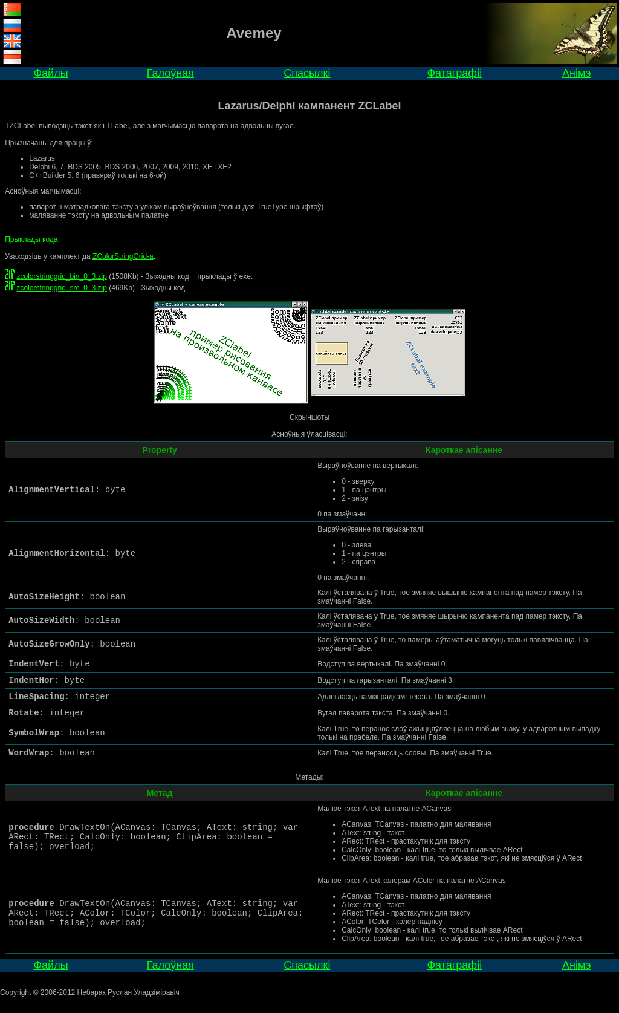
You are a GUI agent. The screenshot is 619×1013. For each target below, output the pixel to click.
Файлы (50, 73)
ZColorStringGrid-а (123, 256)
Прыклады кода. (32, 239)
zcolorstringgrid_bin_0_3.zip (61, 276)
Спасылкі (307, 73)
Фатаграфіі (454, 73)
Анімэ (576, 73)
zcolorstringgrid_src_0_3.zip (61, 288)
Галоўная (170, 73)
